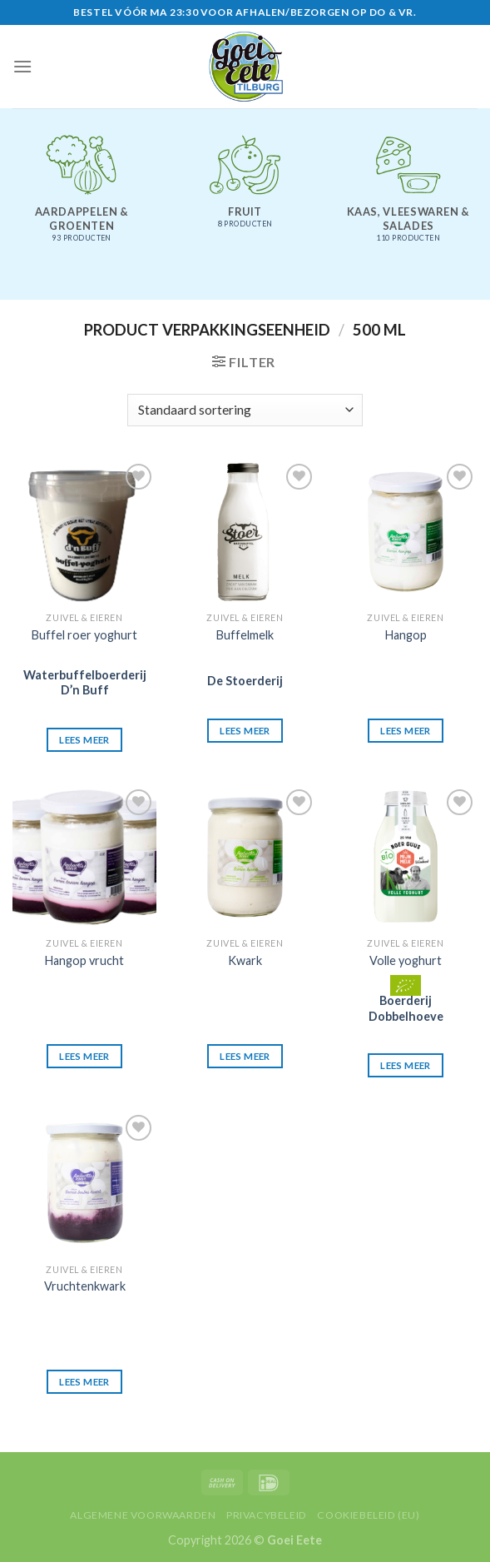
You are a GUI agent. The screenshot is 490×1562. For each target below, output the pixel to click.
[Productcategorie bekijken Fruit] (245, 189)
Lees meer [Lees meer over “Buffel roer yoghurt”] (84, 739)
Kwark (245, 960)
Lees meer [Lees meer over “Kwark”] (245, 1056)
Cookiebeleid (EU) (368, 1515)
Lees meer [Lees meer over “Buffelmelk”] (245, 730)
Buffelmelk (245, 635)
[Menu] (22, 66)
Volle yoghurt (405, 960)
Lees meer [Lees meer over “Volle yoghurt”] (405, 1065)
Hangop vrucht (84, 960)
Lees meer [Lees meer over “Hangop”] (405, 730)
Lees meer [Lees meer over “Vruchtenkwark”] (84, 1381)
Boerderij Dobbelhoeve (406, 1008)
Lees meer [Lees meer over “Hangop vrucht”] (84, 1056)
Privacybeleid (266, 1515)
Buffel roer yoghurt (84, 635)
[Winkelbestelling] (244, 410)
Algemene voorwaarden (142, 1515)
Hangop (406, 635)
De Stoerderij (245, 681)
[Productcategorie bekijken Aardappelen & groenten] (82, 196)
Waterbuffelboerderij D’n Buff (84, 683)
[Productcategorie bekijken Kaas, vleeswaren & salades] (408, 196)
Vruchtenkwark (85, 1286)
